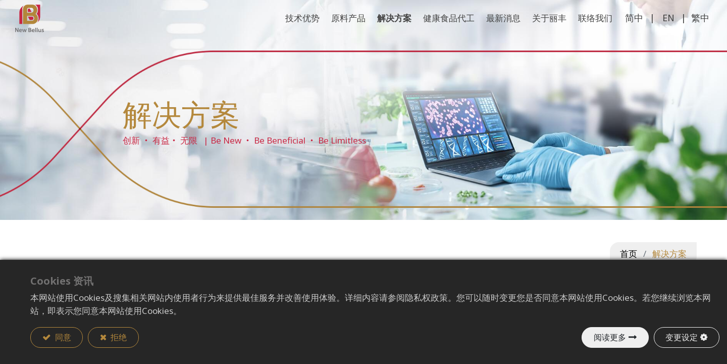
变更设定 (681, 337)
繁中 (685, 32)
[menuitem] (580, 33)
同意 (62, 337)
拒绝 (119, 337)
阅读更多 (609, 337)
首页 (628, 253)
